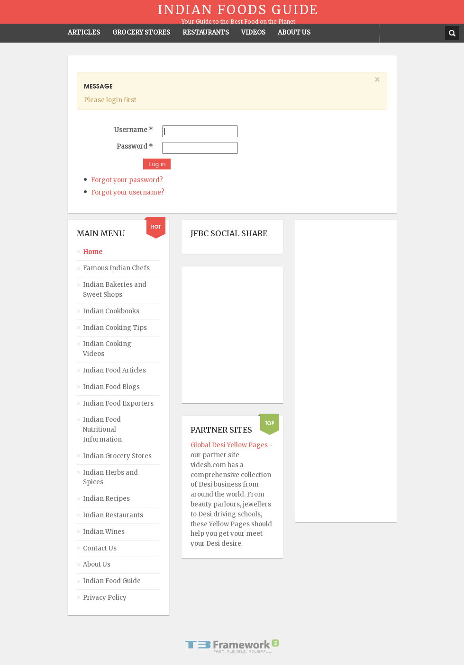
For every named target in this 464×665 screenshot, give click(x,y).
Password (135, 146)
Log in (156, 164)
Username (133, 130)
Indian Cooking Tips (115, 328)
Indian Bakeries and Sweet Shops (114, 290)
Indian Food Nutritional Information (102, 429)
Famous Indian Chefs (116, 268)
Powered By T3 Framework (232, 646)
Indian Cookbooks (111, 311)
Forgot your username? (127, 192)
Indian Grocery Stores (117, 456)
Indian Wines (104, 532)
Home (92, 252)
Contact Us (100, 548)
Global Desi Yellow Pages (230, 445)
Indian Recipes (106, 499)
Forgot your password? (127, 180)
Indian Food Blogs (111, 387)
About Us (96, 564)
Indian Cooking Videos (107, 349)
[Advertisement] (342, 371)
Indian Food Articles (114, 370)
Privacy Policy (105, 598)
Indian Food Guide (112, 581)
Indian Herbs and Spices (110, 478)
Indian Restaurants (113, 515)
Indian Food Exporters (118, 403)
